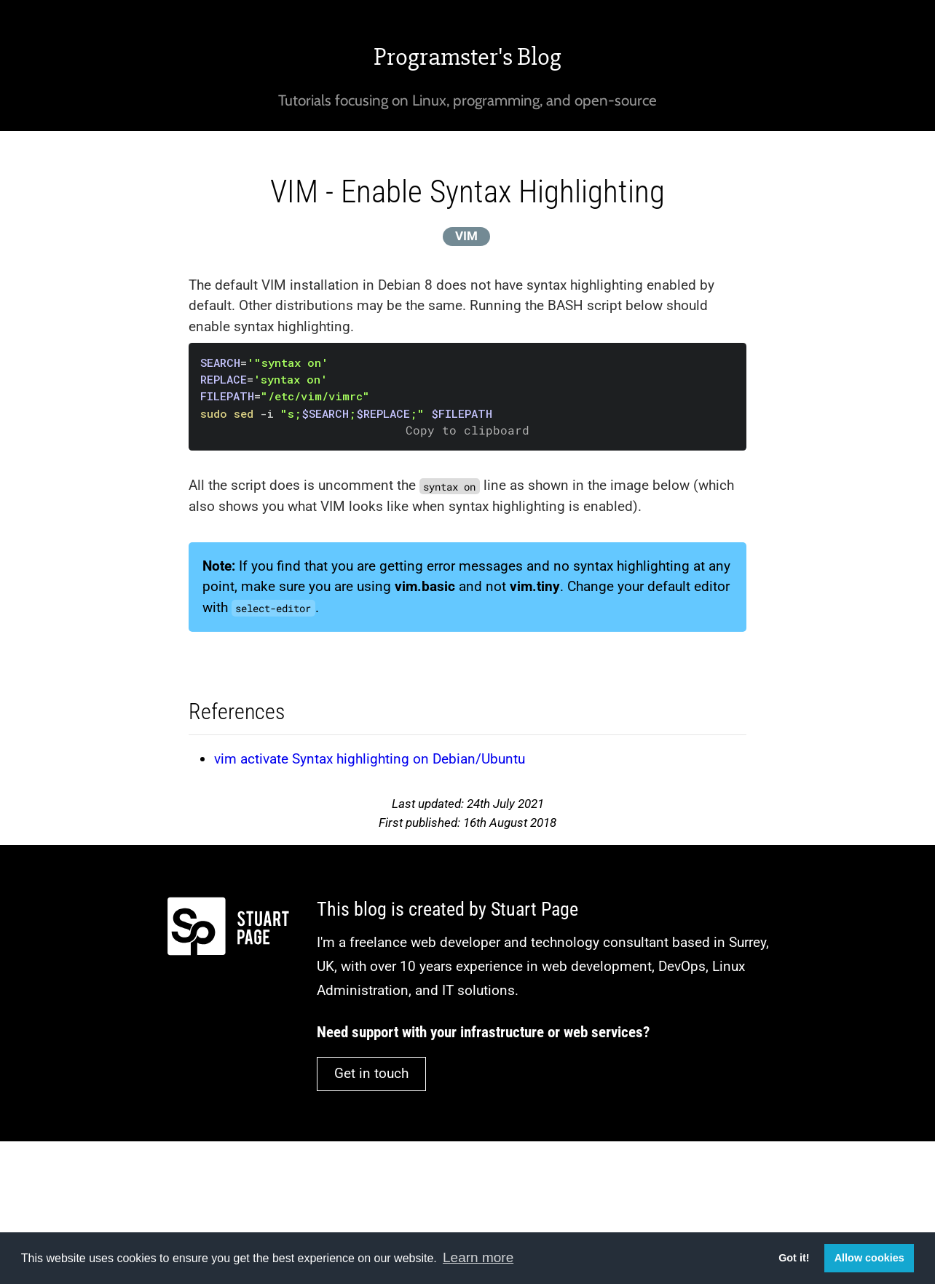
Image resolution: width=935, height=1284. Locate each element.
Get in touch (371, 1073)
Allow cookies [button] (869, 1258)
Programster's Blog (467, 56)
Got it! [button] (793, 1258)
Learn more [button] (478, 1257)
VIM (466, 236)
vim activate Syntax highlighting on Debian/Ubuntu (369, 758)
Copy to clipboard (467, 430)
